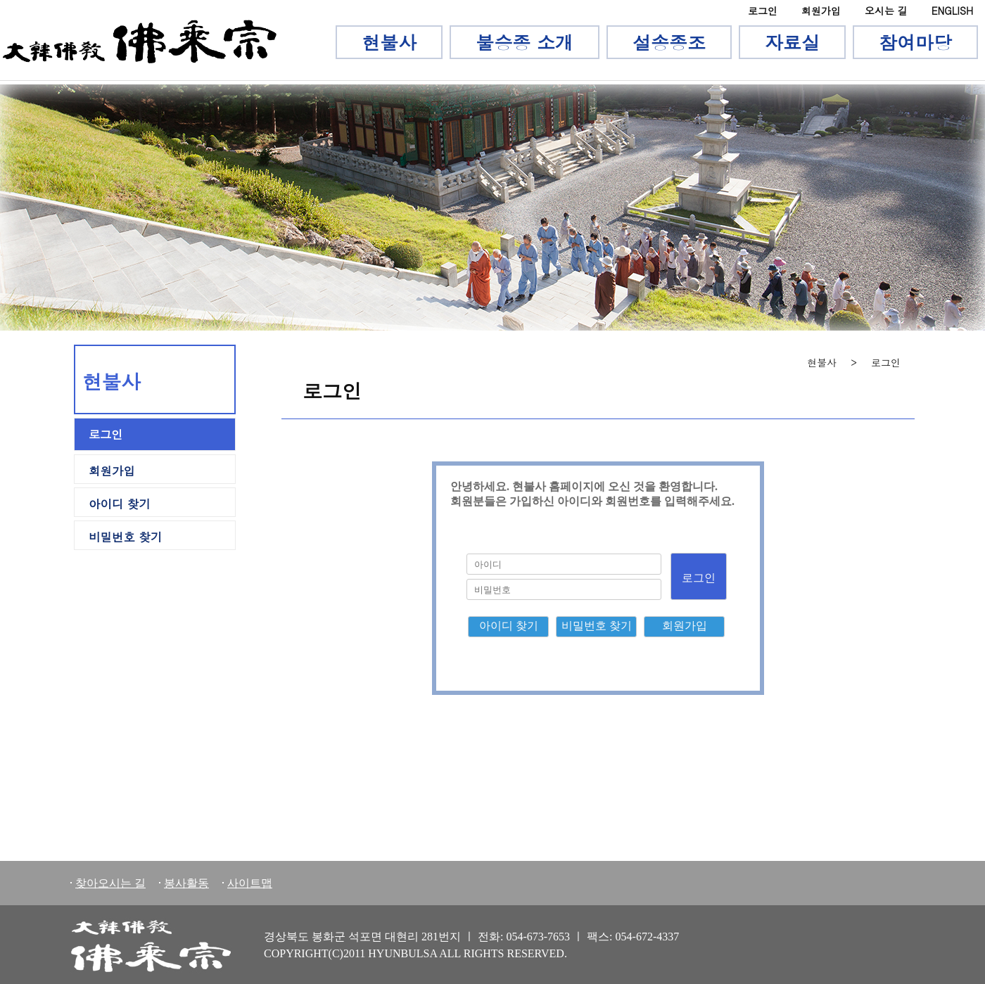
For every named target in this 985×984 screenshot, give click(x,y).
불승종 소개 (524, 42)
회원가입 (821, 11)
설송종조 (669, 42)
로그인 (762, 11)
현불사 (389, 42)
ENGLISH (952, 11)
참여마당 (915, 42)
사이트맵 (249, 883)
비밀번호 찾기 (126, 536)
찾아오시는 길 (110, 883)
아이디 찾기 (120, 503)
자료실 (792, 42)
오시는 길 (886, 11)
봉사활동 (186, 883)
